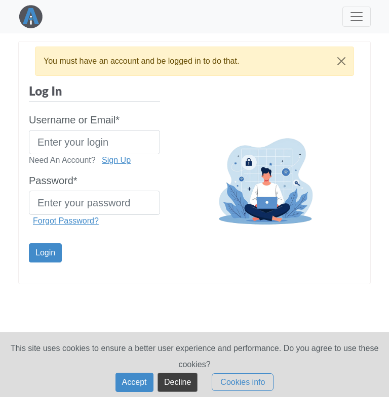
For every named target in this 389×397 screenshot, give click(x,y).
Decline (177, 386)
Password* (53, 180)
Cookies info (242, 386)
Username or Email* (74, 119)
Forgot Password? (66, 220)
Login (45, 252)
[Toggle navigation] (356, 18)
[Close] (341, 61)
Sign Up (116, 160)
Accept (134, 386)
